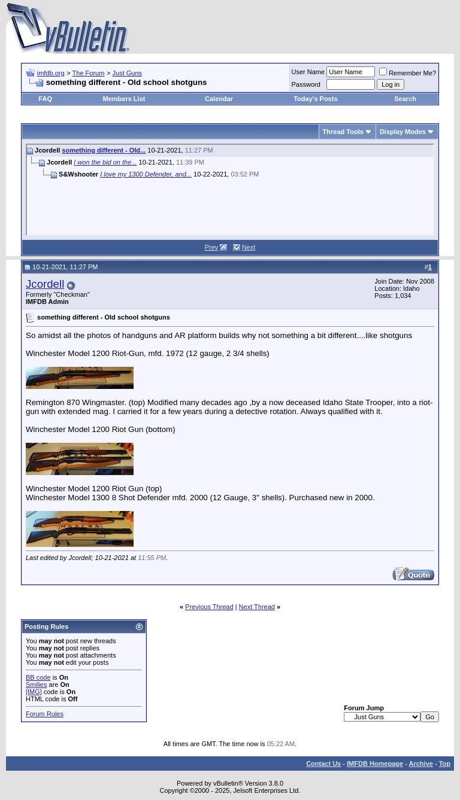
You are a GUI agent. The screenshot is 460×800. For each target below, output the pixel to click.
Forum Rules (44, 713)
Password (306, 84)
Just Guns (128, 73)
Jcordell (45, 284)
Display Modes (403, 131)
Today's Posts (315, 98)
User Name (308, 71)
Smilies (36, 684)
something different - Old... (104, 150)
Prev (212, 247)
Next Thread (257, 606)
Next (249, 247)
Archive (421, 763)
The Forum (88, 73)
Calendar (219, 98)
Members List (124, 98)
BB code (38, 677)
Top (444, 763)
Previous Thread (209, 606)
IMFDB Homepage (375, 763)
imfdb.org (51, 73)
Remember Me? (407, 73)
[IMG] (34, 691)
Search (405, 98)
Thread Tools (343, 131)
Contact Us (323, 763)
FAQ (45, 98)
